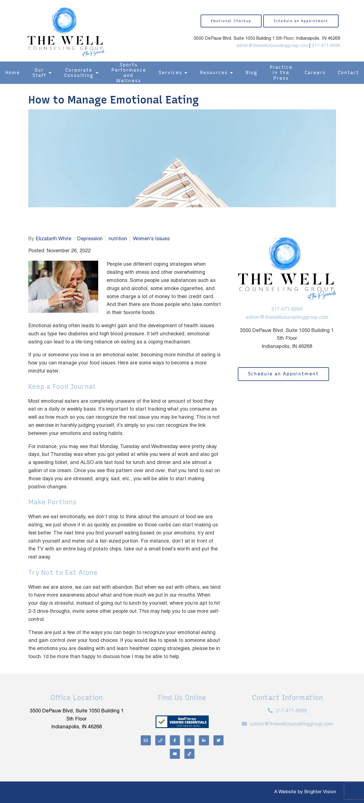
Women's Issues (151, 239)
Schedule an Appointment (301, 21)
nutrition (118, 239)
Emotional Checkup (231, 21)
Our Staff (39, 72)
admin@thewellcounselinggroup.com (272, 46)
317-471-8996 (326, 46)
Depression (90, 239)
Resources (214, 72)
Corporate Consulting (78, 72)
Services (170, 72)
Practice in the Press (281, 73)
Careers (315, 72)
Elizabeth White (53, 239)
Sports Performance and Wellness (128, 73)
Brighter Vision (320, 792)
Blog (251, 72)
